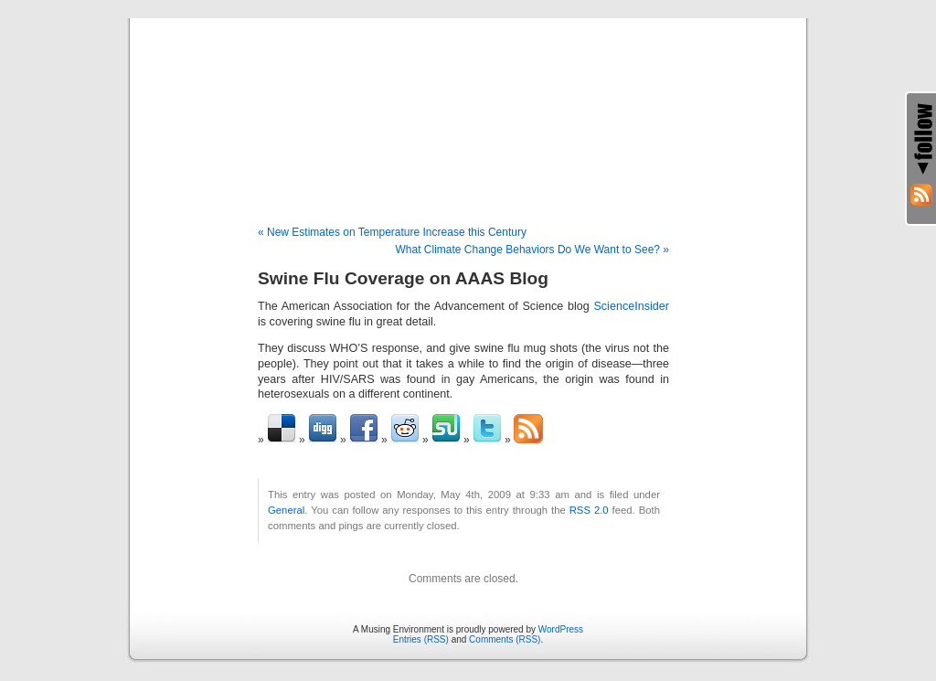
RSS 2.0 (589, 510)
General (286, 510)
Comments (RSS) (504, 639)
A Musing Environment (468, 102)
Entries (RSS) (421, 639)
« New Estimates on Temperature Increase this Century (392, 232)
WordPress (560, 629)
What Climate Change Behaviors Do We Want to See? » (532, 249)
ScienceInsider (631, 306)
